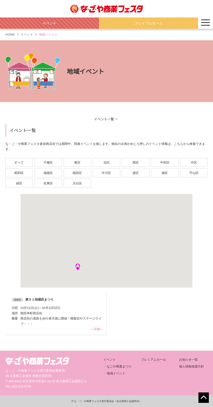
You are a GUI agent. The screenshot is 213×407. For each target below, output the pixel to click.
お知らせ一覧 (188, 359)
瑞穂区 (48, 173)
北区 (106, 162)
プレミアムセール (149, 23)
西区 (136, 162)
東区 (77, 162)
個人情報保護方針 (191, 366)
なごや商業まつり (119, 366)
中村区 (165, 162)
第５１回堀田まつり (39, 299)
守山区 (194, 173)
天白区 (77, 183)
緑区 (19, 183)
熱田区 (77, 173)
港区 (136, 173)
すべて (19, 162)
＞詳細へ (97, 329)
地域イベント (116, 373)
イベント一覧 (104, 118)
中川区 (106, 173)
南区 (165, 173)
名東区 (48, 183)
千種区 (48, 162)
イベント (49, 23)
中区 (194, 162)
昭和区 (19, 173)
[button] (77, 267)
